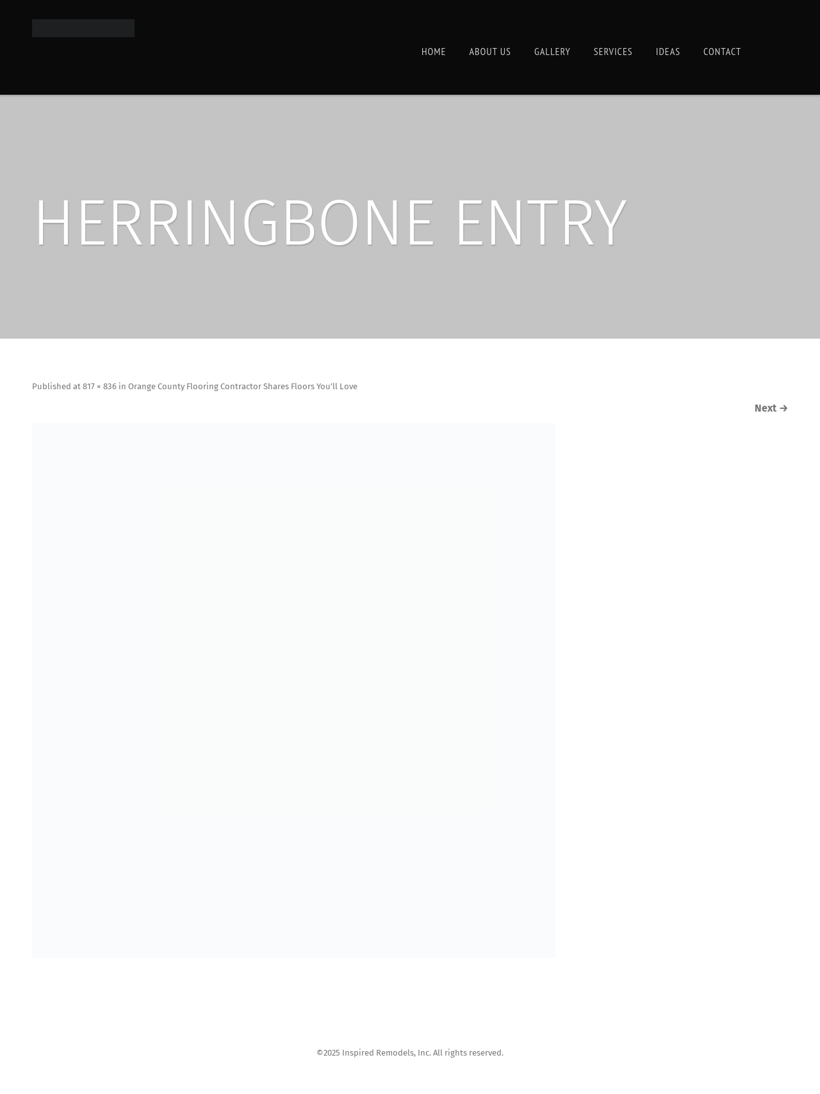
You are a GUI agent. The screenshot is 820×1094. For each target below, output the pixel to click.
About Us (490, 51)
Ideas (668, 51)
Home (434, 51)
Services (613, 51)
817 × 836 (121, 388)
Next (758, 410)
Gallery (552, 51)
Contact (722, 51)
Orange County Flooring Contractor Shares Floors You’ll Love (284, 388)
